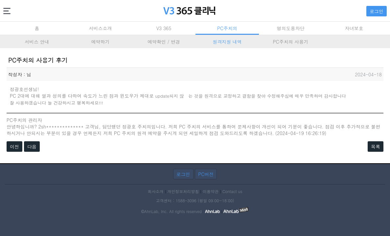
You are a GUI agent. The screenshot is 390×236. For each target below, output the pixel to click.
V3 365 (164, 28)
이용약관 (210, 191)
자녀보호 (354, 28)
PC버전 (206, 174)
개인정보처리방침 (183, 191)
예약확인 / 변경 (164, 41)
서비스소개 (100, 28)
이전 (14, 146)
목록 (375, 146)
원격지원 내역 (227, 41)
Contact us (232, 191)
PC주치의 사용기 (291, 41)
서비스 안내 (37, 41)
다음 (31, 146)
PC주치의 (227, 28)
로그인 (376, 11)
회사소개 (156, 191)
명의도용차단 (291, 28)
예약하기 (100, 41)
